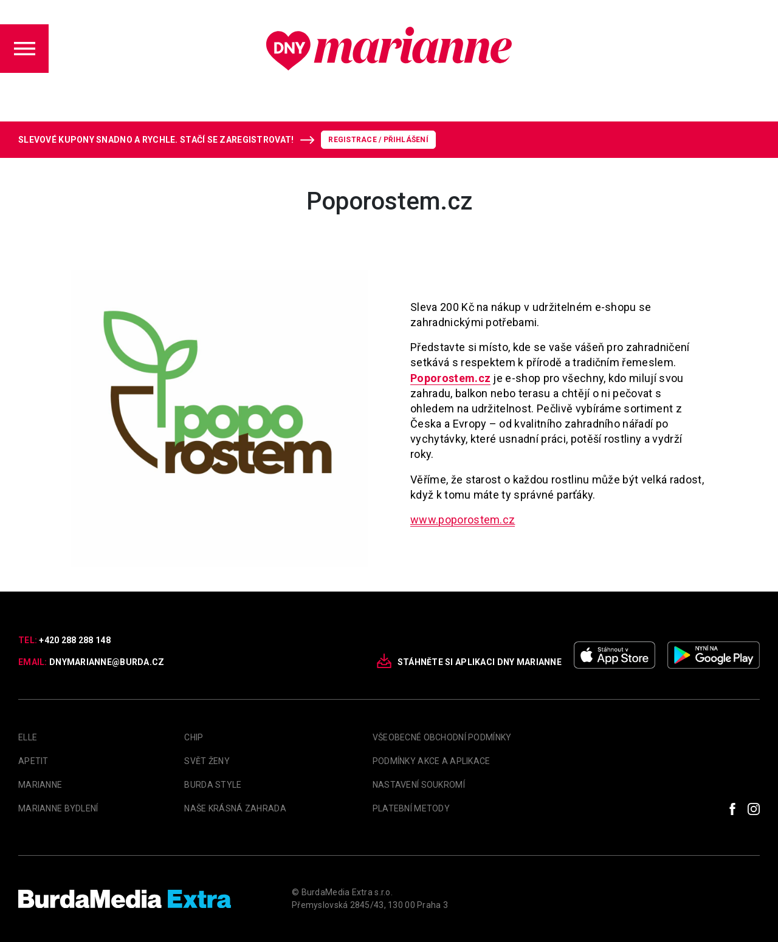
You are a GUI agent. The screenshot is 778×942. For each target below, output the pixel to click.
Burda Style (212, 785)
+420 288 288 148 (74, 640)
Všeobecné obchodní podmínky (442, 737)
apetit (33, 761)
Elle (27, 737)
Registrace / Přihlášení (378, 139)
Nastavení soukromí (419, 785)
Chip (193, 737)
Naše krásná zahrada (235, 808)
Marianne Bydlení (58, 808)
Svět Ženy (207, 761)
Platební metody (411, 808)
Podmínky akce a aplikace (432, 761)
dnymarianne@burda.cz (107, 662)
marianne (40, 785)
